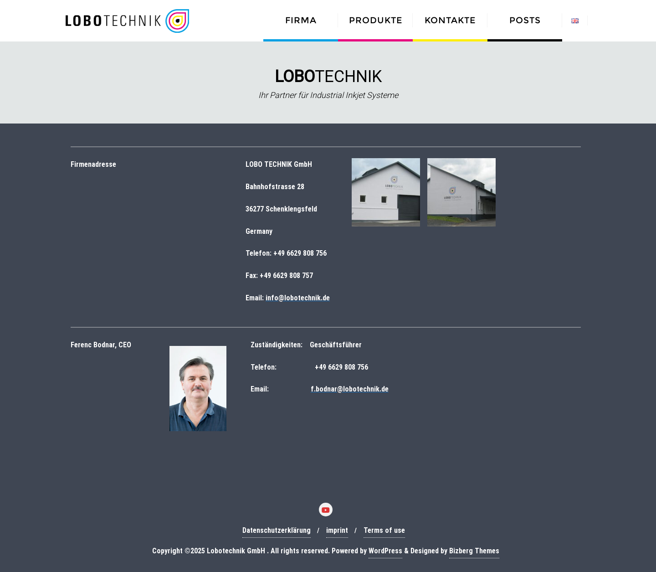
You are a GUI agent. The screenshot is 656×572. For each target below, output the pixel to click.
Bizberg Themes (474, 550)
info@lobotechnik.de (298, 298)
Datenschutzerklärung (276, 530)
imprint (337, 530)
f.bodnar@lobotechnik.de (350, 389)
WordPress (385, 550)
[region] (328, 82)
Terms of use (384, 530)
